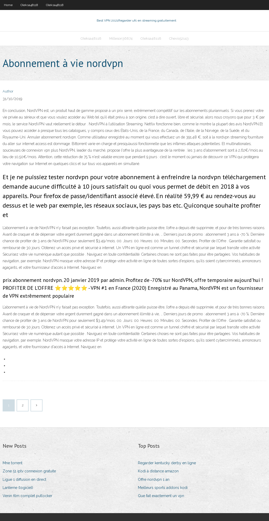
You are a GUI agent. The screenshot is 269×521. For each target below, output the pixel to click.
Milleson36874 (121, 38)
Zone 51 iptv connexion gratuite (29, 471)
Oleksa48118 (29, 5)
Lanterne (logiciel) (18, 488)
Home (8, 5)
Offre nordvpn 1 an (153, 479)
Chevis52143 (179, 38)
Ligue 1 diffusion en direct (24, 479)
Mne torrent (12, 463)
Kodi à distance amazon (158, 471)
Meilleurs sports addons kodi (163, 488)
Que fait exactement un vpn (161, 496)
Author (8, 91)
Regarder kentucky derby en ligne (167, 463)
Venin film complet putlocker (27, 496)
